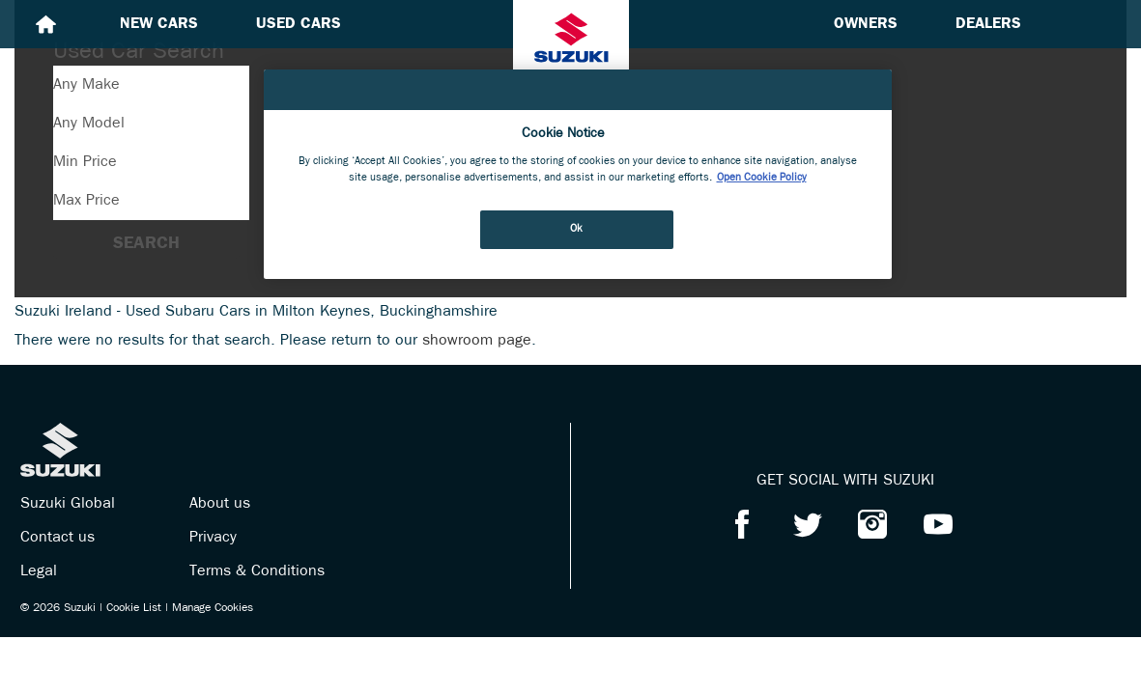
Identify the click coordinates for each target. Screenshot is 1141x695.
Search (146, 244)
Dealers (988, 24)
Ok (577, 229)
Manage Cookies (212, 608)
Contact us (57, 537)
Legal (38, 571)
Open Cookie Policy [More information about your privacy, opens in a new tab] (762, 177)
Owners (866, 24)
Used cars (298, 24)
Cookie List (133, 608)
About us (219, 504)
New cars (159, 24)
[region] (578, 174)
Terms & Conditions (257, 571)
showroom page (476, 340)
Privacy (213, 537)
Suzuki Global (67, 504)
